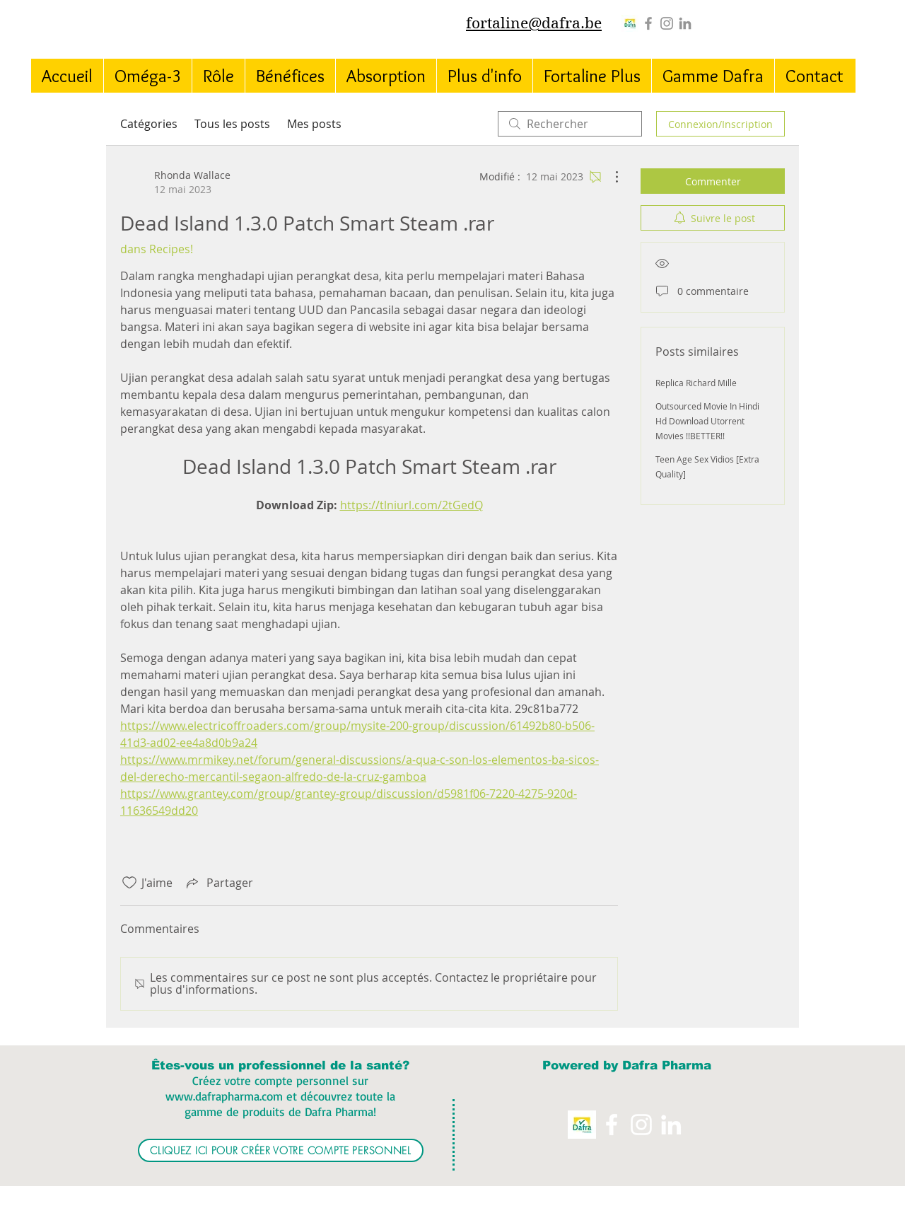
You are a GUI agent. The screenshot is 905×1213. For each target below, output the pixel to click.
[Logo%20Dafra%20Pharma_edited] (629, 23)
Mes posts (314, 124)
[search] (570, 124)
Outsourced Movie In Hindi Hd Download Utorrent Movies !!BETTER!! (707, 420)
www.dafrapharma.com (224, 1096)
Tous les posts (232, 124)
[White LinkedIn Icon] (671, 1124)
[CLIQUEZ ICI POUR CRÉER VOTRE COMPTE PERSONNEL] (281, 1150)
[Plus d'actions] (609, 176)
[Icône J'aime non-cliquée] (129, 882)
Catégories (148, 124)
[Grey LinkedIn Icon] (685, 23)
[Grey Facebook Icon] (648, 23)
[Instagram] (666, 23)
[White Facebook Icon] (611, 1124)
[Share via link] (218, 882)
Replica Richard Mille (696, 382)
